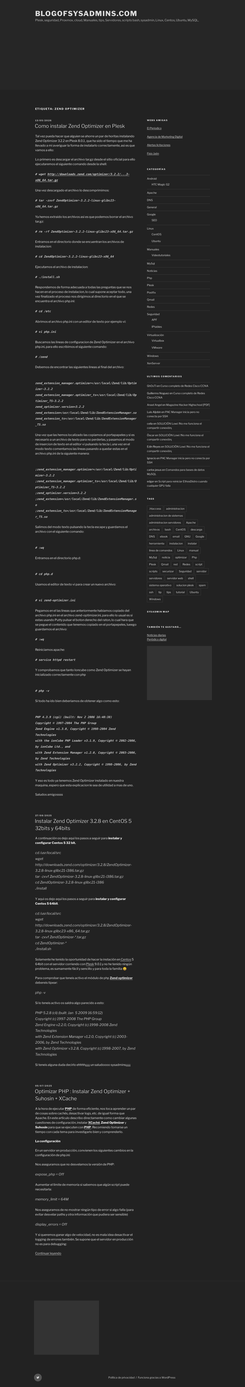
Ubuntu (156, 241)
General (152, 207)
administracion (175, 508)
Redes (151, 306)
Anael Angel (154, 404)
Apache (152, 192)
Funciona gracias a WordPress (156, 1377)
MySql (151, 263)
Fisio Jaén (153, 153)
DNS (150, 200)
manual (193, 550)
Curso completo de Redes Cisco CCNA (184, 385)
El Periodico (154, 128)
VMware (157, 347)
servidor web (175, 578)
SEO (154, 220)
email (176, 536)
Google (151, 214)
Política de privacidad (121, 1377)
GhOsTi (151, 385)
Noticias (152, 270)
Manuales (153, 249)
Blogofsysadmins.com (86, 13)
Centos (125, 959)
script (198, 564)
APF (154, 319)
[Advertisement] (123, 61)
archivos (154, 529)
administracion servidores (165, 522)
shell (191, 578)
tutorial (180, 592)
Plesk (90, 964)
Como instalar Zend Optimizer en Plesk (80, 126)
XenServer (153, 363)
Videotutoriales (161, 255)
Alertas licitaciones (158, 145)
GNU (187, 536)
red (175, 564)
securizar (168, 571)
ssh (151, 592)
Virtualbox (158, 340)
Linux (150, 228)
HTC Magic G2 (160, 184)
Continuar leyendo (48, 1253)
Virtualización (155, 335)
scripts (153, 571)
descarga (196, 529)
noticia (166, 557)
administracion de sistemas (166, 515)
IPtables (157, 326)
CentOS (156, 234)
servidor (201, 571)
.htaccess (155, 508)
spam (202, 585)
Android (152, 178)
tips (168, 592)
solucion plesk (185, 585)
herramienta (156, 543)
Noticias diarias (156, 635)
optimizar (181, 557)
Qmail (150, 299)
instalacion (176, 543)
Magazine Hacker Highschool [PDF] (188, 404)
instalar (192, 543)
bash (168, 529)
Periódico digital (156, 639)
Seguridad (153, 314)
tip (159, 592)
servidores (155, 578)
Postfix (151, 292)
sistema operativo (160, 585)
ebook (164, 536)
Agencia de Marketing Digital (165, 136)
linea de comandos (160, 550)
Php (149, 278)
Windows (153, 355)
